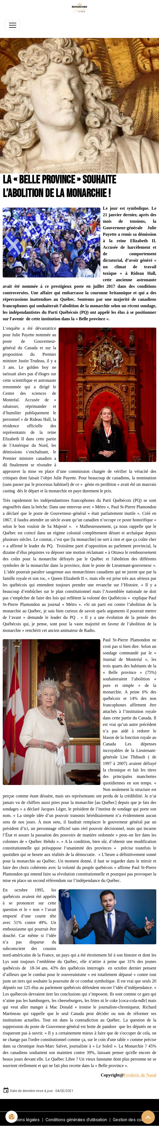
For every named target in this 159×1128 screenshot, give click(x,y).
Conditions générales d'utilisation (76, 1119)
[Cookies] (11, 1117)
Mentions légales (23, 1119)
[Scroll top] (148, 1117)
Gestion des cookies (132, 1119)
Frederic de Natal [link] (140, 1075)
